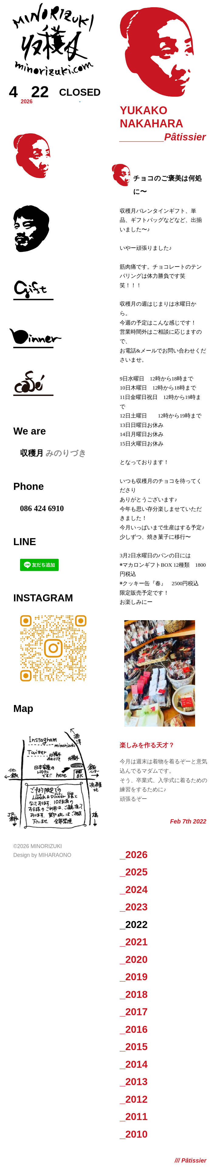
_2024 (133, 889)
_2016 (133, 1029)
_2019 (133, 976)
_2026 (133, 854)
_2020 (133, 959)
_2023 (133, 907)
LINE (24, 541)
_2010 (133, 1134)
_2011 (133, 1116)
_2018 (133, 994)
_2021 (133, 941)
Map (23, 708)
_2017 (133, 1011)
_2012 (133, 1099)
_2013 (133, 1081)
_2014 (133, 1064)
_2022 (133, 924)
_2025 (133, 872)
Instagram (43, 597)
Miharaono (55, 855)
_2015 (133, 1046)
